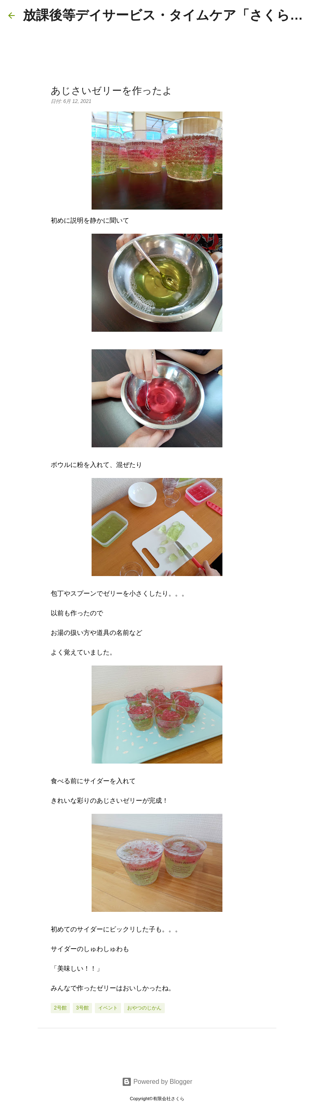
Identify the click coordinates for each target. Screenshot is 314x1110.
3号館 (82, 1008)
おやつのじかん (144, 1008)
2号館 (60, 1008)
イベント (108, 1008)
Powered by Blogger (157, 1081)
